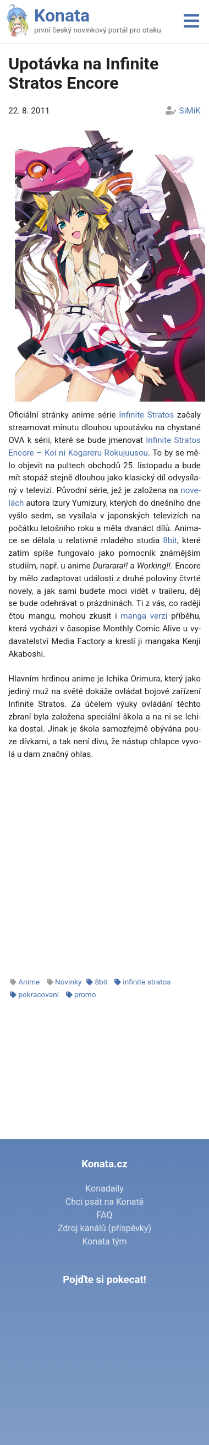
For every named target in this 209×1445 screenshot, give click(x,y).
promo (85, 994)
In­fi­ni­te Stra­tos (146, 415)
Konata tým (104, 1241)
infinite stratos (146, 981)
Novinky (68, 981)
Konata (62, 15)
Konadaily (104, 1188)
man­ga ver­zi (143, 616)
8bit (170, 540)
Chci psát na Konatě (104, 1202)
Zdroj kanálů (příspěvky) (104, 1228)
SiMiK (190, 111)
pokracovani (38, 994)
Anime (29, 981)
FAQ (105, 1215)
